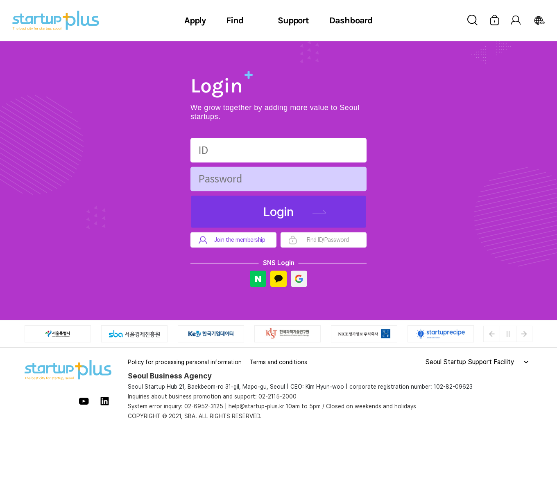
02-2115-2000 (277, 396)
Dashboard (351, 20)
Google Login (299, 279)
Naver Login (258, 279)
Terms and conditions (278, 362)
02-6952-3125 (203, 406)
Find (235, 20)
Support (293, 20)
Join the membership (239, 240)
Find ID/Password (328, 240)
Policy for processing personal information (185, 362)
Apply (195, 20)
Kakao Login (278, 279)
